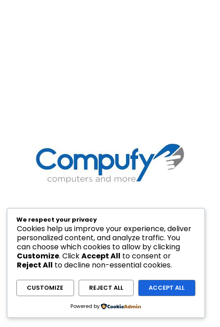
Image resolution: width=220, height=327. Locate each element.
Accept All (167, 287)
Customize (45, 287)
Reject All (106, 287)
